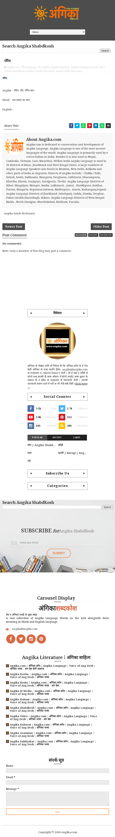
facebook (106, 241)
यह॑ (29, 467)
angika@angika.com (25, 628)
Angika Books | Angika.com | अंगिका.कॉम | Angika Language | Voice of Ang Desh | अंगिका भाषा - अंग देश (49, 684)
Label (77, 444)
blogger (81, 241)
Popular (37, 444)
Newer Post (13, 230)
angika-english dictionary (40, 72)
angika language (60, 68)
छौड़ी (60, 452)
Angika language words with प (88, 68)
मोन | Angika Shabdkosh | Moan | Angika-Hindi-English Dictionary (42, 452)
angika (45, 68)
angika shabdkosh (15, 72)
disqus (93, 241)
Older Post (101, 230)
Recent (57, 444)
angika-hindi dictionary (69, 72)
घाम (30, 459)
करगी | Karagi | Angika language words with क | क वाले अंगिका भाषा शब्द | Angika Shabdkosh (72, 459)
